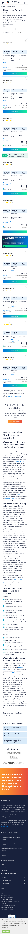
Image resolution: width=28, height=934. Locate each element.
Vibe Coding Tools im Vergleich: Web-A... (11, 843)
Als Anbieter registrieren (8, 905)
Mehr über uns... (5, 826)
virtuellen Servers (19, 461)
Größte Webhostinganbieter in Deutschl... (11, 848)
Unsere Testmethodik (7, 899)
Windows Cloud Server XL (8, 357)
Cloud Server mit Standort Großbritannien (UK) (12, 741)
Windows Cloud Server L (8, 323)
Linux (18, 494)
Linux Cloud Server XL (7, 162)
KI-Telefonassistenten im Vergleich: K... (11, 837)
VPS (13, 673)
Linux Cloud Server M (7, 80)
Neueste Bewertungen (7, 909)
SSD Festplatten (18, 579)
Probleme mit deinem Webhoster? (10, 901)
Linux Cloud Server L (7, 118)
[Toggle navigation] (2, 2)
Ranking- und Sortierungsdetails (14, 396)
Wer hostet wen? (5, 895)
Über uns (3, 903)
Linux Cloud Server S (7, 42)
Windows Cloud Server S (8, 253)
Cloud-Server (8, 716)
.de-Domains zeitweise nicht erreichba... (11, 854)
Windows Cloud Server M (8, 288)
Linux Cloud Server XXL (8, 200)
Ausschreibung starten (15, 421)
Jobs (2, 893)
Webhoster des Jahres (7, 907)
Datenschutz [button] (5, 927)
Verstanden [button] (6, 931)
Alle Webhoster (5, 911)
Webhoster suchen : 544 (10, 29)
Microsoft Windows (10, 498)
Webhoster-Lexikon (6, 913)
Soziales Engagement (7, 897)
